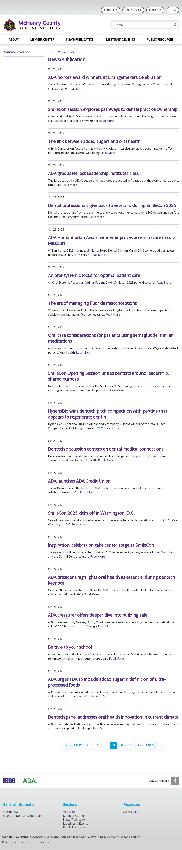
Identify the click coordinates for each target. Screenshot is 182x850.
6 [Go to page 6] (88, 745)
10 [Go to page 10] (122, 745)
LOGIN (173, 10)
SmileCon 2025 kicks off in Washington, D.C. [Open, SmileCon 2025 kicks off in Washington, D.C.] (91, 513)
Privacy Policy (9, 842)
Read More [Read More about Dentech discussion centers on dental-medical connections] (105, 460)
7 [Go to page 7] (97, 745)
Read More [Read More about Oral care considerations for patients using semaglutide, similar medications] (83, 352)
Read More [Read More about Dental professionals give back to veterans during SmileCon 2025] (96, 217)
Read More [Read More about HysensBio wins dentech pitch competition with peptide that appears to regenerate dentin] (112, 428)
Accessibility (131, 812)
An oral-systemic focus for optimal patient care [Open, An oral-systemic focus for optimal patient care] (94, 275)
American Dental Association (22, 816)
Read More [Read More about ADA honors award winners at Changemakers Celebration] (76, 89)
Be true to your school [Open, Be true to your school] (70, 647)
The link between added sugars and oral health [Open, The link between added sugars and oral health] (94, 141)
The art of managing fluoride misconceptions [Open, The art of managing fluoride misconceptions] (92, 303)
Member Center (42, 39)
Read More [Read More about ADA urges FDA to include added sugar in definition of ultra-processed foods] (103, 696)
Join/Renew (155, 10)
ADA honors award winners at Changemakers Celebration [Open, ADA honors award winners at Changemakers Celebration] (105, 77)
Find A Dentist (133, 10)
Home (51, 52)
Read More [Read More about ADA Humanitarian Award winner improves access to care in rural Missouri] (98, 255)
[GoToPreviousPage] (66, 745)
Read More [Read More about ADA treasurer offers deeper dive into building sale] (105, 626)
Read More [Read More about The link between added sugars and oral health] (108, 153)
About (14, 39)
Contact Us (110, 10)
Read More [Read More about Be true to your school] (116, 658)
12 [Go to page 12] (139, 745)
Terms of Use (27, 842)
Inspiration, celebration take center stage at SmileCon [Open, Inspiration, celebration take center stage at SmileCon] (101, 545)
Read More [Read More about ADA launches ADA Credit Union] (87, 492)
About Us (69, 812)
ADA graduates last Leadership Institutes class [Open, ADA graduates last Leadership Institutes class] (93, 173)
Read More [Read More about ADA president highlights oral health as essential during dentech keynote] (91, 594)
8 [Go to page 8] (105, 745)
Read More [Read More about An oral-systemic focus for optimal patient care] (164, 282)
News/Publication (80, 39)
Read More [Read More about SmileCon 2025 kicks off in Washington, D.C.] (78, 524)
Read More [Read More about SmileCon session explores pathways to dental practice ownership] (106, 121)
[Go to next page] (160, 745)
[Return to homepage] (49, 25)
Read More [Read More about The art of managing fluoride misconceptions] (112, 315)
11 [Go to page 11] (131, 745)
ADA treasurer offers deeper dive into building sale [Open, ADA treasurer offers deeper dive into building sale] (97, 615)
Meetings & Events (120, 39)
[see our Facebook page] (175, 781)
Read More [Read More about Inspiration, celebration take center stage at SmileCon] (97, 556)
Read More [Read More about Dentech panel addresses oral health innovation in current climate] (100, 728)
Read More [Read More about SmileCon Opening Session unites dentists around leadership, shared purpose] (116, 390)
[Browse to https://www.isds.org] (21, 781)
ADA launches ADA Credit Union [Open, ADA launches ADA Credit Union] (79, 481)
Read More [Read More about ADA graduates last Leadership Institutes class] (69, 185)
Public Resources (159, 39)
